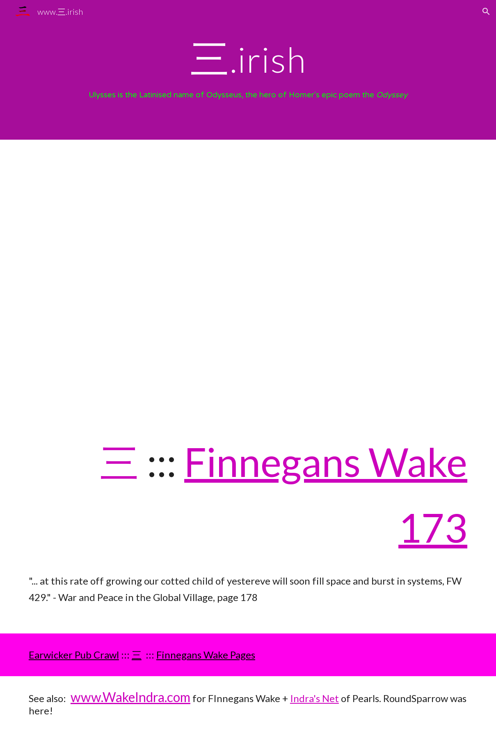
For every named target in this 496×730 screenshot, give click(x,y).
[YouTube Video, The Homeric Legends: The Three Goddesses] (248, 278)
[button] (486, 11)
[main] (248, 57)
